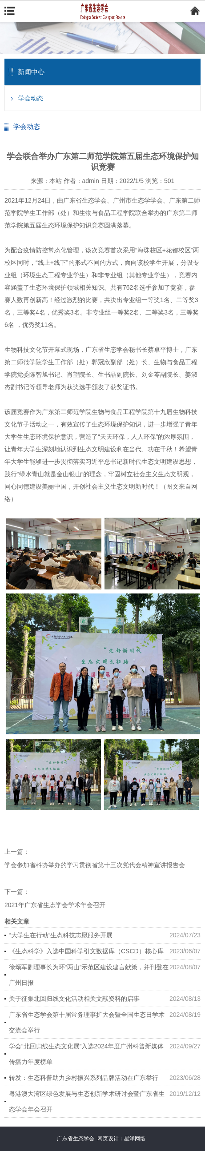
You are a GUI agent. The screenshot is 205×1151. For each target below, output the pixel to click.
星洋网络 (134, 1138)
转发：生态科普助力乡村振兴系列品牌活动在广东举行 (83, 1077)
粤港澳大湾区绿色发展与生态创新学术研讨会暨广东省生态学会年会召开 (87, 1101)
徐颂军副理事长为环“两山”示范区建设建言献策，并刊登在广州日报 (89, 975)
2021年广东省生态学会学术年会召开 (54, 904)
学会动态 (30, 98)
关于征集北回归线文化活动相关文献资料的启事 (74, 998)
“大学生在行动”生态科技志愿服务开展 (61, 935)
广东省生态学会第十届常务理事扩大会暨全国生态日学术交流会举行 (87, 1022)
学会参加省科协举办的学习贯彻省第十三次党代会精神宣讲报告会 (94, 864)
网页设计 (108, 1138)
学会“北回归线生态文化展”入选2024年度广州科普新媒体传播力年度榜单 (86, 1054)
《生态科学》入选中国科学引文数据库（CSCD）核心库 (86, 951)
